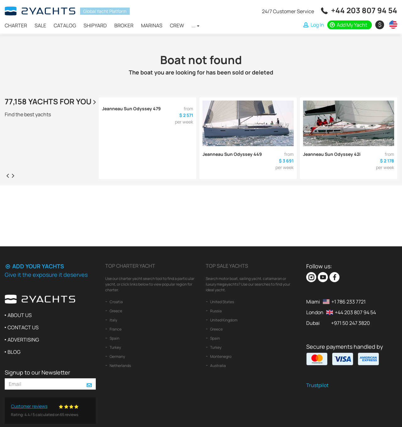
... (195, 25)
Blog (14, 351)
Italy (113, 320)
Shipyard (95, 25)
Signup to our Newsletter (37, 372)
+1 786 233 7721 (348, 301)
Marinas (151, 25)
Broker (123, 25)
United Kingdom (223, 320)
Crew (177, 25)
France (115, 329)
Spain (114, 338)
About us (20, 315)
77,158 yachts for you (51, 101)
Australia (217, 365)
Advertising (23, 339)
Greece (115, 311)
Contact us (23, 327)
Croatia (116, 301)
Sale (40, 25)
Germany (117, 356)
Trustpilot (317, 385)
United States (221, 301)
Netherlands (120, 365)
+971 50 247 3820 (350, 323)
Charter (16, 25)
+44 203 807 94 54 (364, 10)
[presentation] (7, 175)
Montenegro (220, 356)
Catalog (65, 25)
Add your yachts (34, 266)
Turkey (115, 347)
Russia (215, 311)
